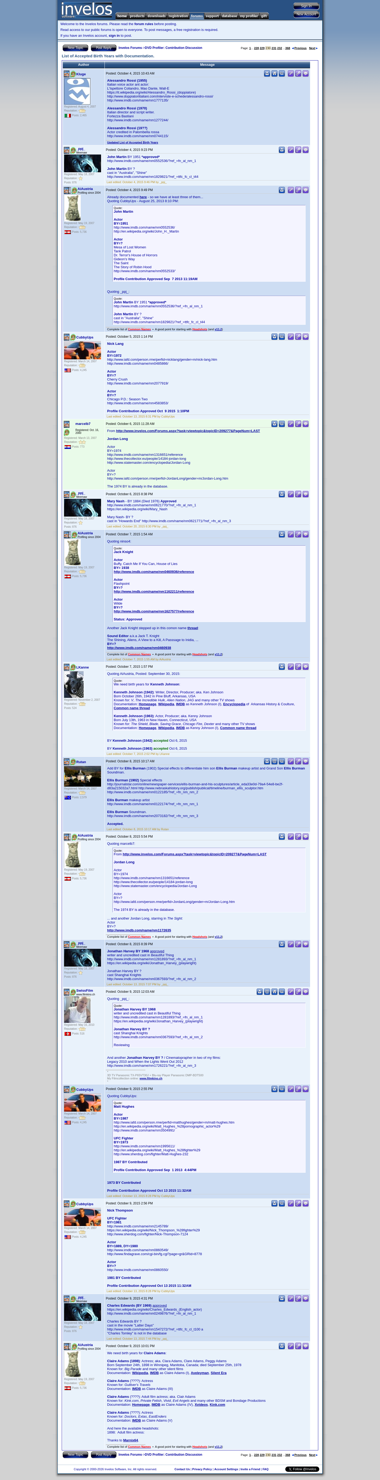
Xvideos (201, 1405)
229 (262, 48)
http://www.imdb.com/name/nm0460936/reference (154, 572)
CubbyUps (84, 337)
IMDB (180, 704)
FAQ (266, 1469)
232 (279, 48)
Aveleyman (200, 1373)
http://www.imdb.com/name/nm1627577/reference (154, 611)
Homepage (147, 704)
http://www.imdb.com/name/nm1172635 (139, 930)
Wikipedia (166, 704)
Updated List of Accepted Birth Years (132, 142)
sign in (114, 36)
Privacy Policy (202, 1469)
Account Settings (226, 1469)
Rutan (81, 762)
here (143, 197)
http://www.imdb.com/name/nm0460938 (139, 648)
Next (313, 48)
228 (256, 48)
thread (192, 628)
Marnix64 (130, 1440)
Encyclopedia (234, 704)
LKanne (82, 667)
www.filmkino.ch (151, 1078)
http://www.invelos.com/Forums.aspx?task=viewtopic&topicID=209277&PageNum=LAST (188, 431)
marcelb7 (83, 424)
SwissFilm (84, 990)
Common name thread (132, 708)
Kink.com (217, 1405)
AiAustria (85, 189)
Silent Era (218, 1373)
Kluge (81, 74)
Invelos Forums (130, 48)
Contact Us (182, 1469)
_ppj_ (80, 149)
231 (274, 48)
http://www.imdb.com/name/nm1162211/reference (154, 591)
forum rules (143, 24)
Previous (299, 48)
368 (287, 48)
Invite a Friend (250, 1469)
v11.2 (218, 329)
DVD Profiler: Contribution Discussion (173, 48)
